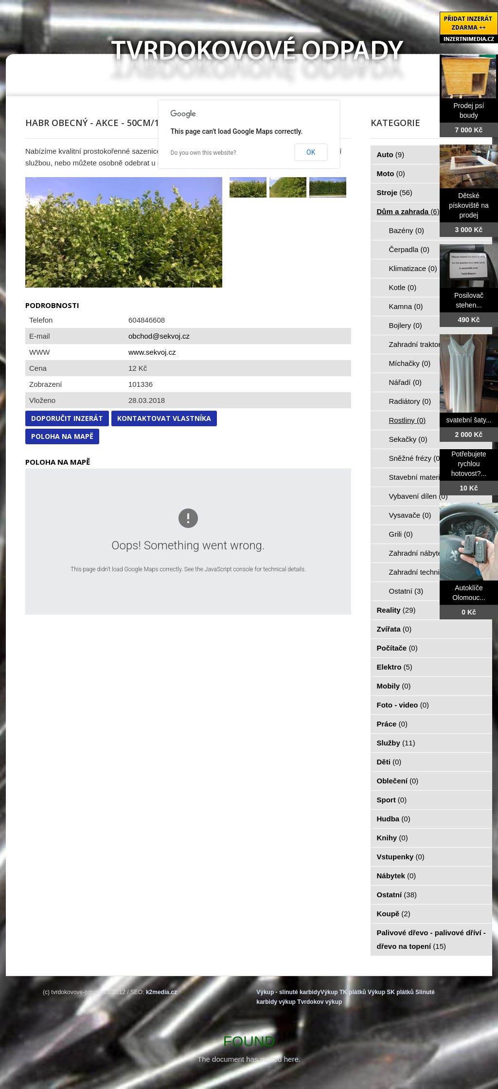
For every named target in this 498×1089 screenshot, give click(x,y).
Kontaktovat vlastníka (164, 418)
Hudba (393, 819)
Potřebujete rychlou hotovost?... (468, 463)
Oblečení (398, 781)
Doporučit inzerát (67, 418)
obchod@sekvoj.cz (159, 336)
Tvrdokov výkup (319, 1001)
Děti (389, 762)
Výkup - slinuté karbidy (288, 992)
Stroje (394, 192)
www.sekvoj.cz (152, 352)
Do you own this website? (203, 152)
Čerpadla (409, 249)
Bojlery (405, 325)
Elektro (394, 667)
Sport (392, 800)
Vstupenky (401, 857)
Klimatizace (413, 268)
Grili (401, 534)
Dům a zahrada (408, 211)
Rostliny (407, 420)
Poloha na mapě (62, 436)
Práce (392, 724)
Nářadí (405, 382)
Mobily (394, 686)
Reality (396, 610)
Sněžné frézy (416, 458)
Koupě (393, 913)
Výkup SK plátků (391, 992)
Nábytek (396, 875)
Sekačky (408, 439)
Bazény (407, 230)
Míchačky (410, 363)
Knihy (392, 838)
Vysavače (410, 515)
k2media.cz (161, 992)
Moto (391, 173)
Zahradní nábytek (423, 553)
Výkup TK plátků (343, 992)
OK (310, 152)
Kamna (406, 306)
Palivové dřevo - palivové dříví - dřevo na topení (431, 939)
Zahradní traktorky (424, 344)
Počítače (397, 648)
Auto (391, 154)
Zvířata (394, 629)
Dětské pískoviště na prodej (469, 205)
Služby (396, 743)
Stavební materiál (423, 477)
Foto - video (403, 705)
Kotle (403, 287)
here (291, 1059)
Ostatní (406, 591)
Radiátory (410, 401)
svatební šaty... (468, 420)
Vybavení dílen (418, 496)
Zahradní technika (424, 572)
